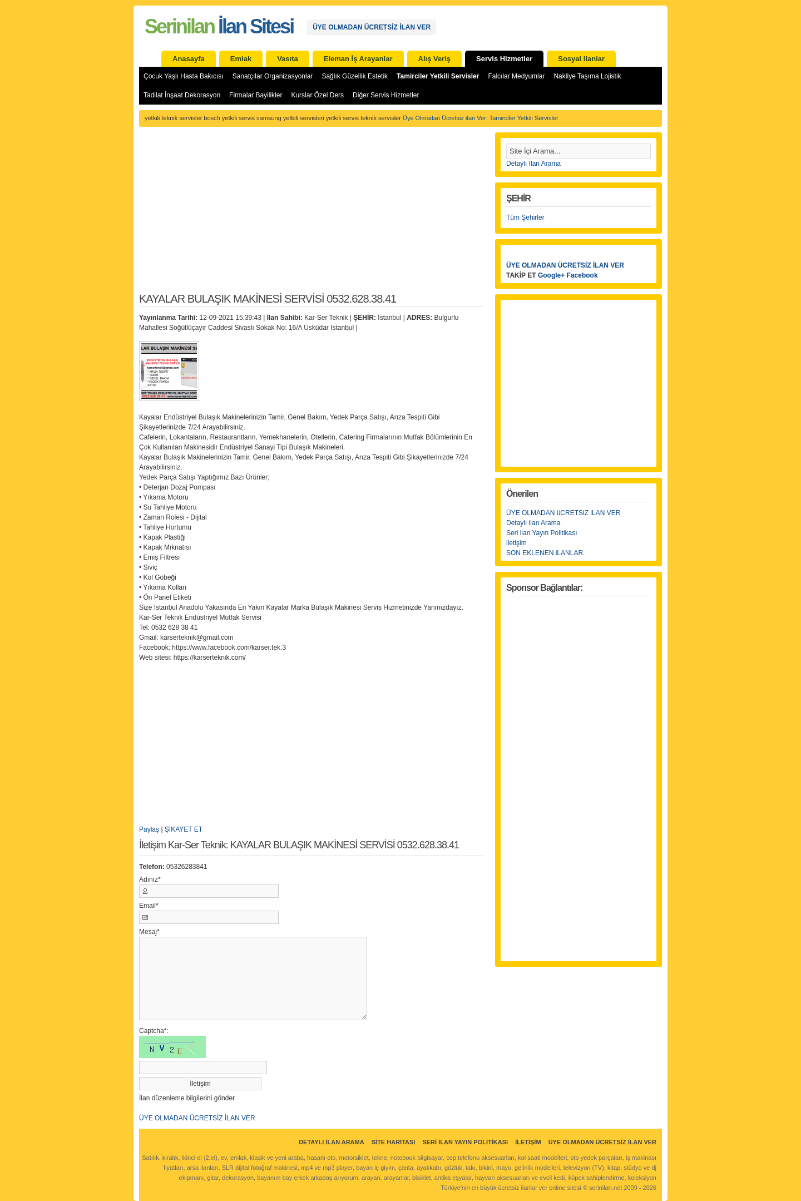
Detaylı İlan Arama (533, 163)
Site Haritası (394, 1142)
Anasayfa (188, 59)
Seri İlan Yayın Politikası (465, 1142)
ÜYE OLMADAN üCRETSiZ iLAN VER (563, 513)
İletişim (528, 1142)
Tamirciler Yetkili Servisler (438, 76)
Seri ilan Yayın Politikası (541, 533)
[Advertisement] (311, 216)
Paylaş (149, 829)
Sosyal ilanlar (581, 59)
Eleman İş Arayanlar (358, 59)
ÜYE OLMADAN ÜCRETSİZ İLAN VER (372, 27)
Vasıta (287, 59)
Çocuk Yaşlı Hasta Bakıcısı (184, 76)
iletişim (516, 543)
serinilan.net (605, 1187)
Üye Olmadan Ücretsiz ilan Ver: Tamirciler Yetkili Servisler (480, 118)
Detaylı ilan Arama (533, 523)
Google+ (551, 275)
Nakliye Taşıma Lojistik (587, 76)
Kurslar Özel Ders (317, 95)
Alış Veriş (434, 59)
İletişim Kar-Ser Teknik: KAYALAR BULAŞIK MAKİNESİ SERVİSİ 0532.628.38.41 (299, 845)
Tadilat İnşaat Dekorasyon (182, 95)
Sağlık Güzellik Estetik (355, 76)
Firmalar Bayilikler (255, 95)
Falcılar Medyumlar (516, 76)
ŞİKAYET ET (183, 829)
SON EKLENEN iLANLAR (544, 553)
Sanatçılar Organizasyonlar (273, 76)
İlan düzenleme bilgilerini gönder (187, 1098)
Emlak (240, 59)
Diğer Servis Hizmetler (386, 95)
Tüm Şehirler (525, 217)
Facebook (582, 275)
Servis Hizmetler (504, 59)
